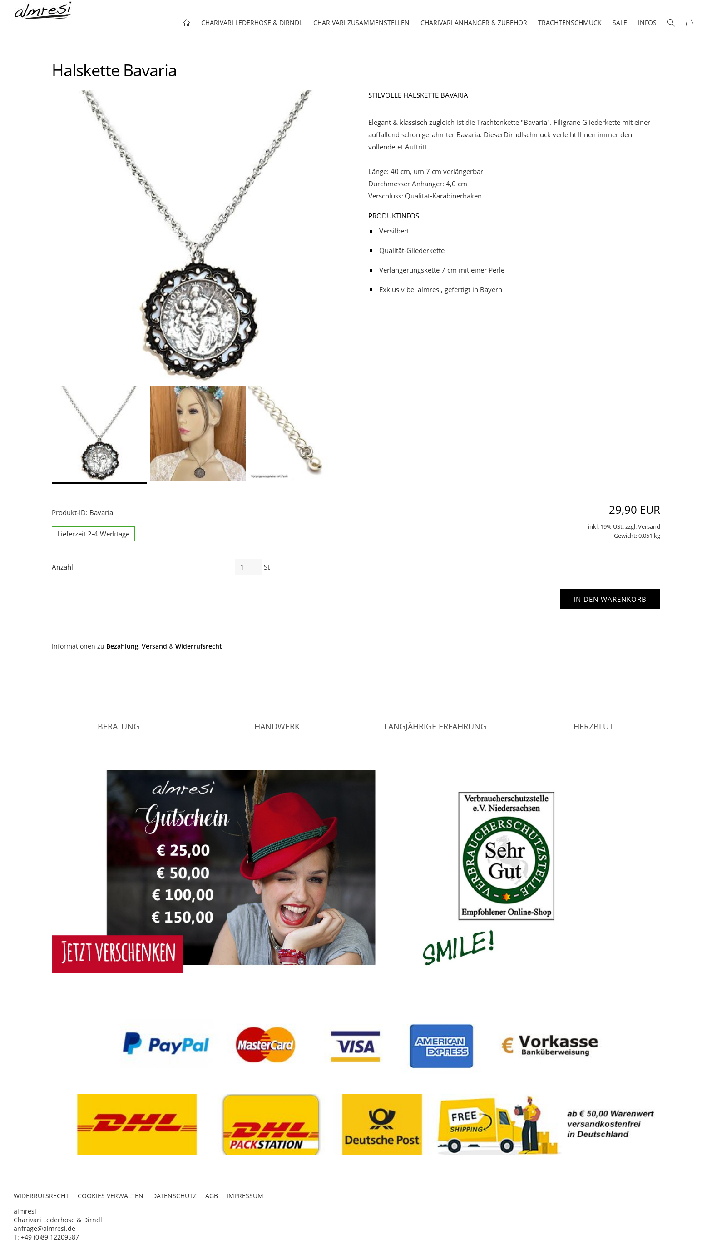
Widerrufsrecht (198, 646)
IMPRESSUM (245, 1195)
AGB (211, 1195)
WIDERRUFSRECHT (41, 1195)
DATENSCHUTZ (174, 1195)
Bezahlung (122, 646)
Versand (154, 646)
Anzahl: (63, 566)
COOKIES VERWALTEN (110, 1195)
